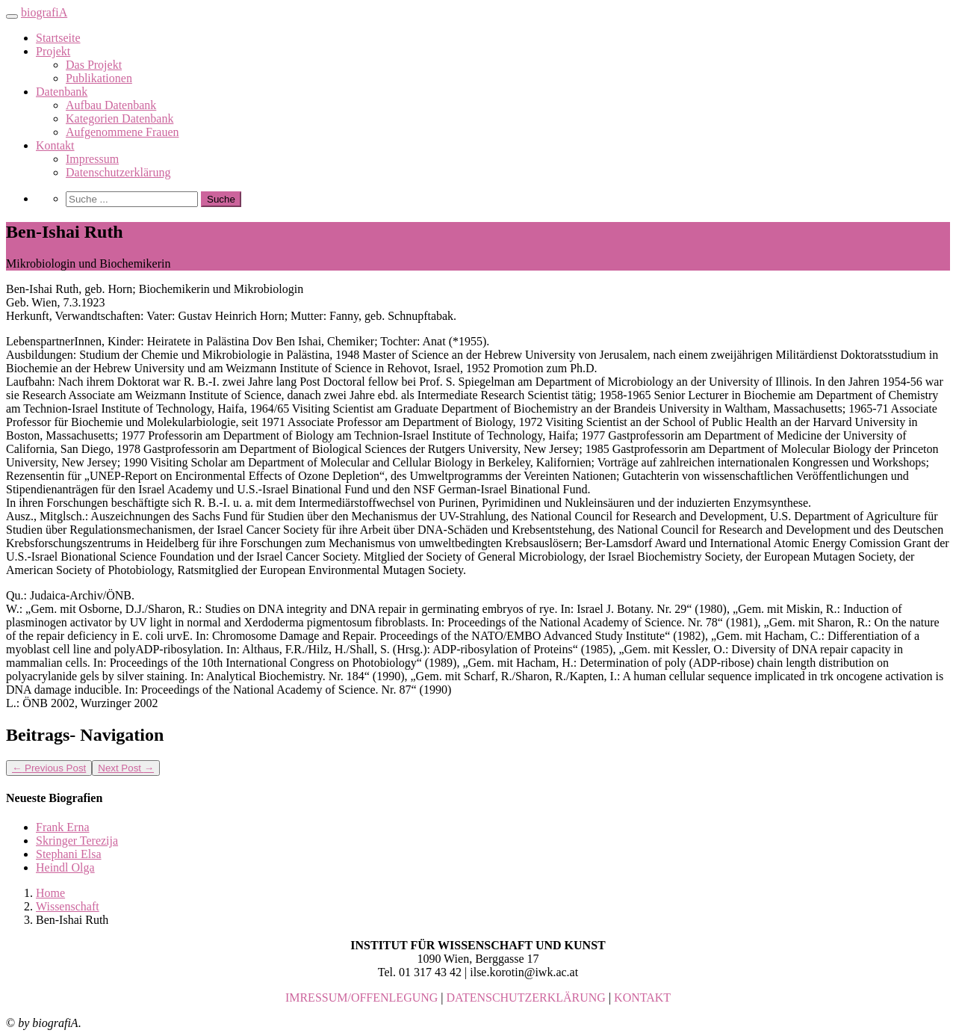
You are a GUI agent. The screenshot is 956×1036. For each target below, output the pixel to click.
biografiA (44, 12)
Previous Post (49, 768)
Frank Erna (63, 827)
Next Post (126, 768)
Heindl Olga (65, 867)
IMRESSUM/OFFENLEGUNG (361, 997)
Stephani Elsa (69, 854)
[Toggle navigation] (12, 16)
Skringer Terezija (77, 840)
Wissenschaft (67, 906)
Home (50, 893)
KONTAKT (642, 997)
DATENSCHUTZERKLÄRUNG (526, 997)
